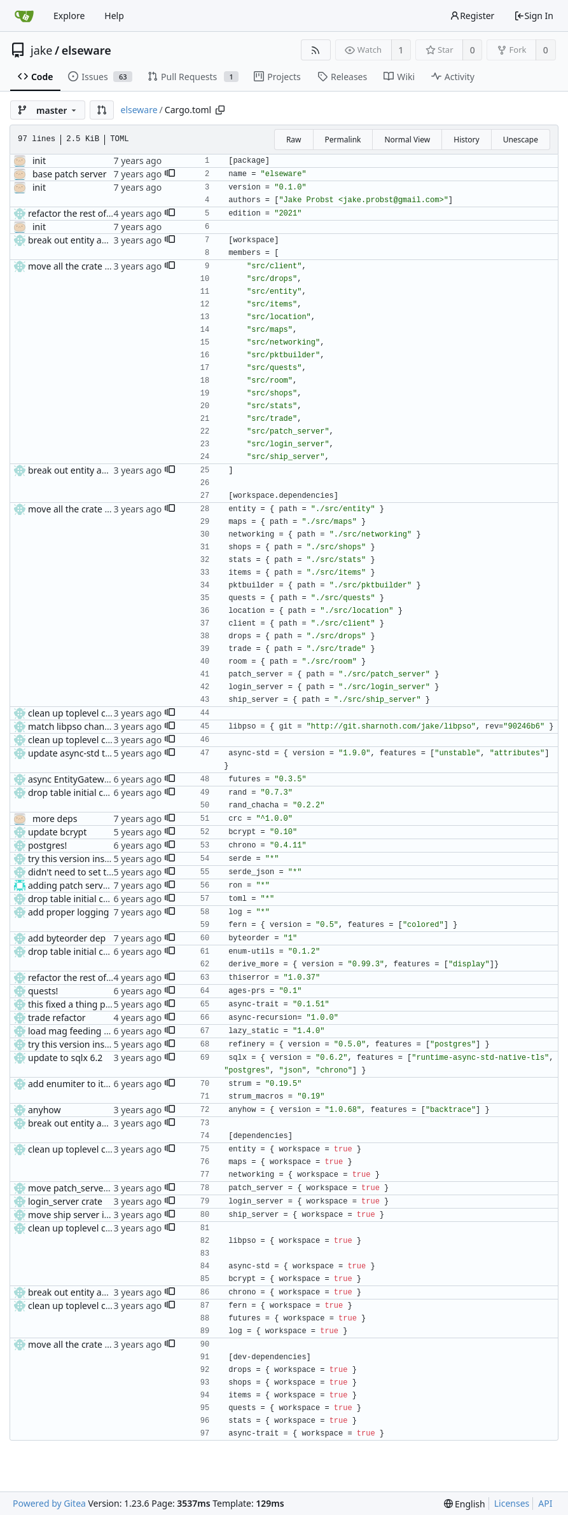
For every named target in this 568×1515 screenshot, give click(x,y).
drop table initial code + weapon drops (108, 792)
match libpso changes (73, 726)
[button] (102, 110)
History (466, 139)
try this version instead (75, 859)
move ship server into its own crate (101, 1215)
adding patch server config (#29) (95, 885)
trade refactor (57, 1017)
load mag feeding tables (78, 1031)
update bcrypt (57, 832)
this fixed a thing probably (82, 1004)
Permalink (343, 139)
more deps (54, 818)
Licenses (512, 1503)
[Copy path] (220, 110)
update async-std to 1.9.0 (80, 753)
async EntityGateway (71, 779)
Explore (69, 16)
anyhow (44, 1110)
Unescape (520, 139)
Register (472, 16)
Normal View (407, 139)
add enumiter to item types (85, 1084)
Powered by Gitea (49, 1503)
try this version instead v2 (81, 1044)
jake (42, 50)
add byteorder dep (67, 938)
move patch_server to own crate (95, 1188)
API (545, 1503)
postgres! (47, 845)
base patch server (69, 174)
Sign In (533, 16)
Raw (293, 139)
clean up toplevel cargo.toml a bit (97, 713)
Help (114, 16)
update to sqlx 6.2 (65, 1058)
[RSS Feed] (316, 49)
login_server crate (65, 1201)
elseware (86, 50)
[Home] (24, 15)
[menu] (464, 1504)
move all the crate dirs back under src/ (108, 266)
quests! (43, 991)
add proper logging (68, 912)
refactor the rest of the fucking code (103, 213)
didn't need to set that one (83, 872)
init (39, 160)
